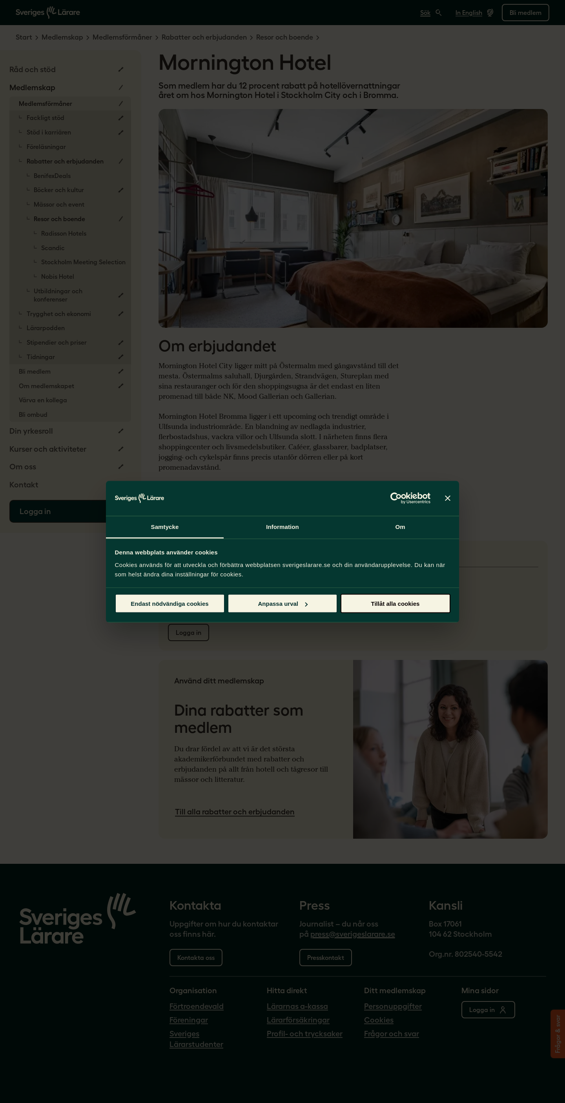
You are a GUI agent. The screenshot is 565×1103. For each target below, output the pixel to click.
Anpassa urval (283, 603)
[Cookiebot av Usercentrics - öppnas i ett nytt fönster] (396, 498)
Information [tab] (282, 526)
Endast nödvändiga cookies (169, 603)
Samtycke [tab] (165, 526)
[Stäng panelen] (447, 498)
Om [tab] (400, 526)
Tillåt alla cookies (395, 603)
